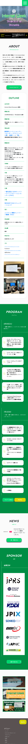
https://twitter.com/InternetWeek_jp (12, 254)
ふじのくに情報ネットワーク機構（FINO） (13, 214)
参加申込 (23, 722)
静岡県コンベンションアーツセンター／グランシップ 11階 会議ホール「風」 (13, 133)
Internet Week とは (10, 733)
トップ (6, 731)
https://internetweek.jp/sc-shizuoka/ (12, 246)
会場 (6, 742)
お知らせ (7, 736)
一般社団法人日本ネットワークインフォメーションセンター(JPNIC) (13, 193)
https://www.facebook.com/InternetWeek (13, 250)
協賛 (6, 738)
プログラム (7, 734)
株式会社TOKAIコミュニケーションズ (13, 204)
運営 (6, 740)
